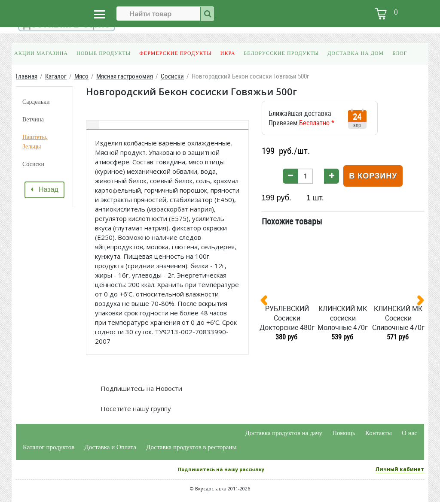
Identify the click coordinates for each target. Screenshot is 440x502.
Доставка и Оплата (111, 447)
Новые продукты (103, 53)
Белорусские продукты (281, 53)
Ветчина (33, 119)
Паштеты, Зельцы (34, 142)
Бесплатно (314, 122)
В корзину (373, 176)
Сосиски (33, 164)
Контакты (378, 432)
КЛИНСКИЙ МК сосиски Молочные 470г (343, 318)
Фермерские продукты (175, 53)
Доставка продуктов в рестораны (191, 447)
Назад (44, 189)
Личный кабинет (399, 469)
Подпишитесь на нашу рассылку (221, 469)
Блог (399, 53)
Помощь (343, 432)
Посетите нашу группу (135, 408)
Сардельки (35, 102)
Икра (227, 53)
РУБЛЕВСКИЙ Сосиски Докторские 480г (287, 318)
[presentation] (267, 302)
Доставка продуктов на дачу (283, 432)
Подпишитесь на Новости (140, 388)
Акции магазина (41, 53)
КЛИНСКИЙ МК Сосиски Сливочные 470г (398, 318)
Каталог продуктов (48, 447)
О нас (409, 432)
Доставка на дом (355, 53)
